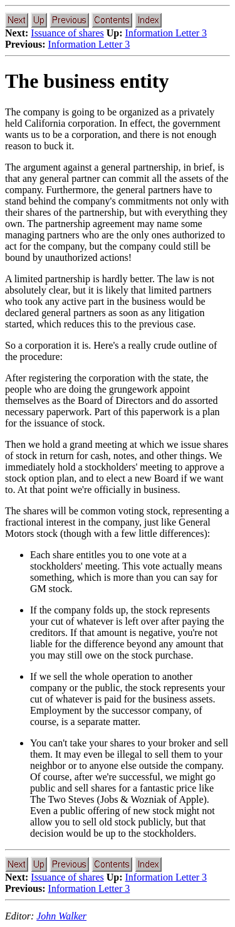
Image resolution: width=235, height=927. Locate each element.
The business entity (87, 81)
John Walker (61, 916)
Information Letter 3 (166, 33)
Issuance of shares (67, 33)
